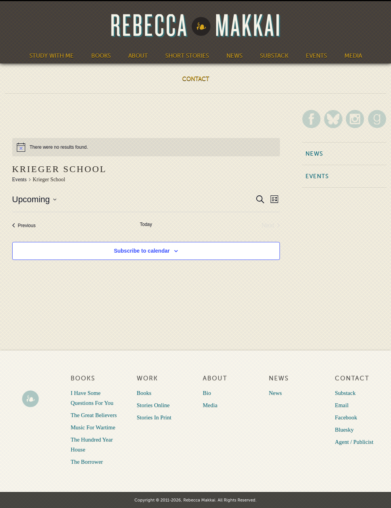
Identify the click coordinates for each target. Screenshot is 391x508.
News (234, 56)
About (138, 56)
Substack (274, 56)
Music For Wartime (93, 427)
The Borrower (87, 462)
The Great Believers (94, 415)
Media (353, 56)
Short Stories (187, 56)
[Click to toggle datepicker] (34, 199)
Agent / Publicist (354, 442)
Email (342, 405)
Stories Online (153, 405)
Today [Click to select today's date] (146, 224)
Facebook (346, 417)
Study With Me (51, 56)
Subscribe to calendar (142, 251)
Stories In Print (154, 417)
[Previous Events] (24, 225)
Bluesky (344, 430)
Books (101, 56)
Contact (195, 79)
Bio (207, 393)
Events (316, 56)
